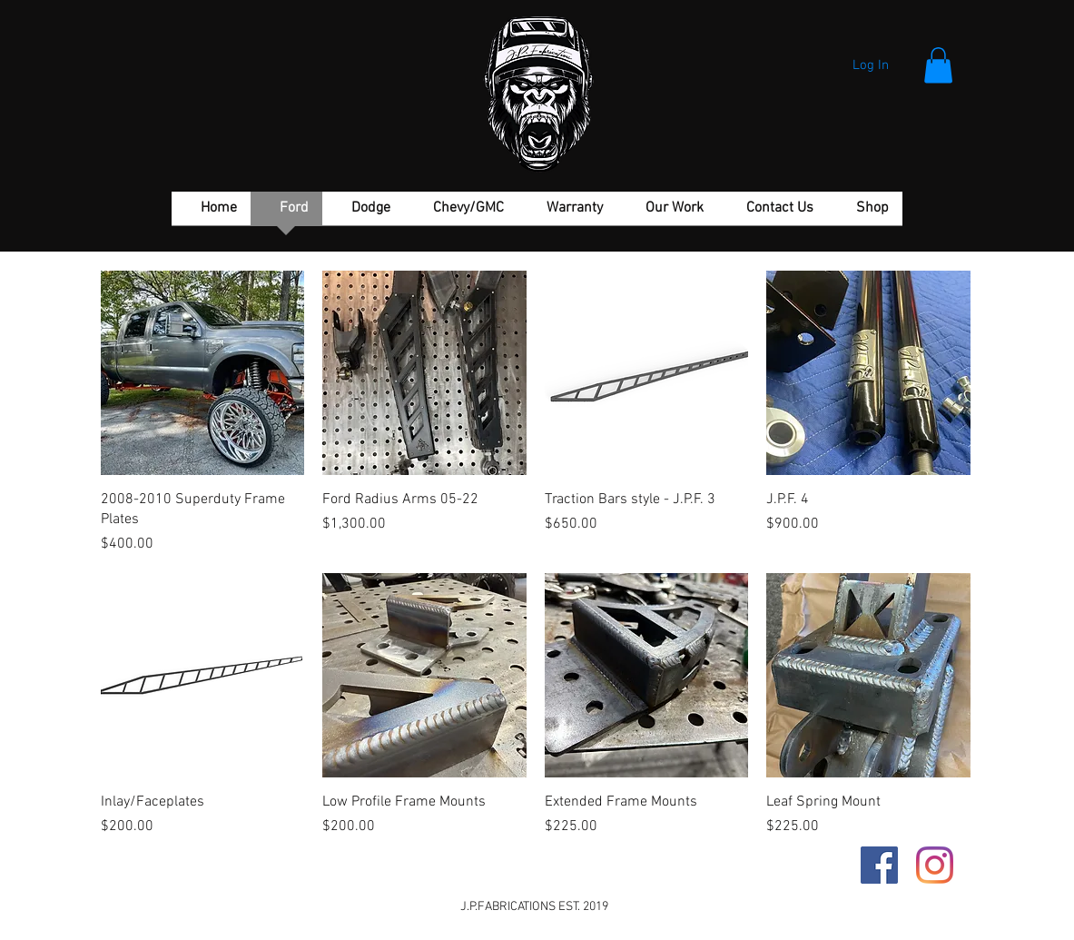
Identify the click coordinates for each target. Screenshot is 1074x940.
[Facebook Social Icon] (879, 865)
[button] (938, 65)
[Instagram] (934, 865)
